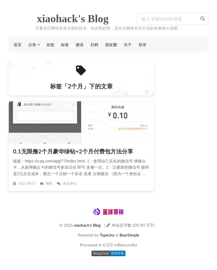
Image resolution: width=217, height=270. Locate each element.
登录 (142, 44)
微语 (80, 44)
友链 (50, 44)
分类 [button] (32, 44)
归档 (94, 44)
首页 (17, 44)
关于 (128, 44)
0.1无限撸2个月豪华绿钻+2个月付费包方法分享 (73, 151)
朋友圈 (111, 44)
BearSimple (129, 235)
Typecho (107, 235)
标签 (65, 44)
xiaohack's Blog (72, 18)
